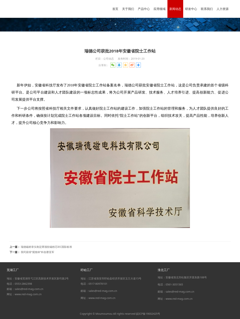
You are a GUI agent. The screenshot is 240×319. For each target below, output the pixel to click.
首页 (115, 9)
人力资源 (223, 9)
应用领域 (160, 9)
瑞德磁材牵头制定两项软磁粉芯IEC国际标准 (46, 247)
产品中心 (144, 9)
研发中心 (191, 9)
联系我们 (207, 9)
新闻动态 (175, 9)
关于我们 (128, 9)
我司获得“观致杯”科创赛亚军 (37, 252)
